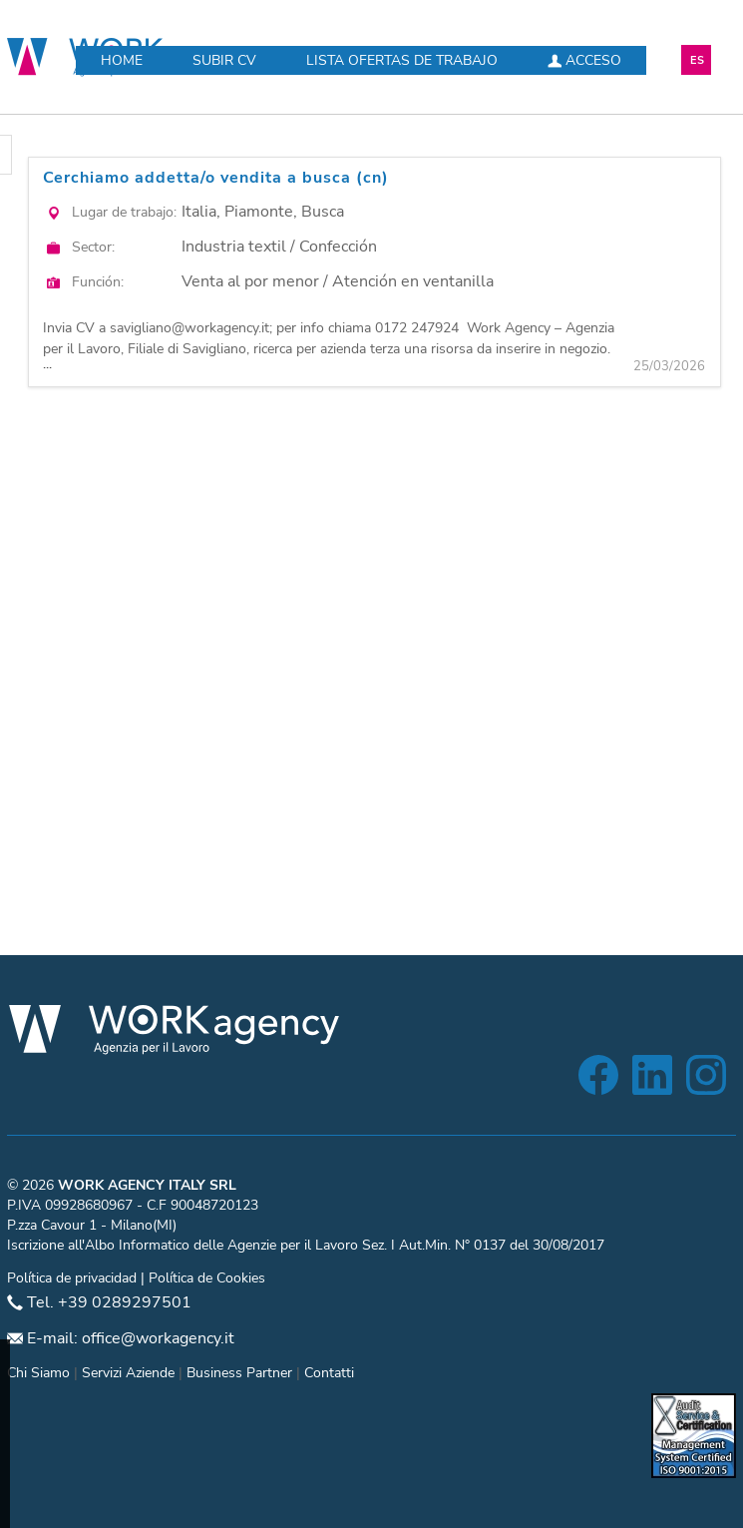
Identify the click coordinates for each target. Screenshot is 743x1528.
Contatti (329, 1372)
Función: (98, 281)
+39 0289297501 (124, 1302)
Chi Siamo (38, 1372)
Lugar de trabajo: (124, 212)
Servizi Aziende (128, 1372)
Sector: (93, 247)
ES (697, 60)
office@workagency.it (158, 1338)
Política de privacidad (72, 1278)
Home (122, 60)
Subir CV (224, 60)
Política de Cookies (207, 1278)
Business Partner (239, 1372)
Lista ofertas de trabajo (402, 60)
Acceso (584, 60)
